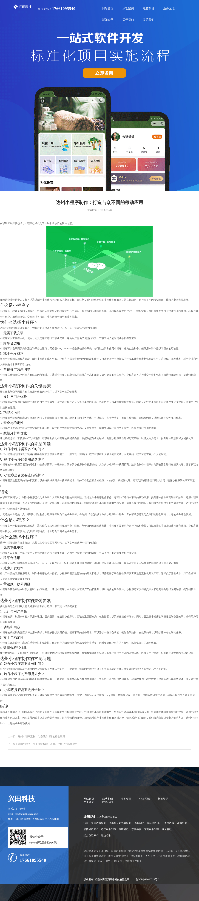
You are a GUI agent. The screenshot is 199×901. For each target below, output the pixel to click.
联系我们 (148, 19)
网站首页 (107, 8)
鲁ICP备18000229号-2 (148, 879)
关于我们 (128, 19)
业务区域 (169, 8)
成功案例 (128, 8)
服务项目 (148, 8)
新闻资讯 (107, 19)
